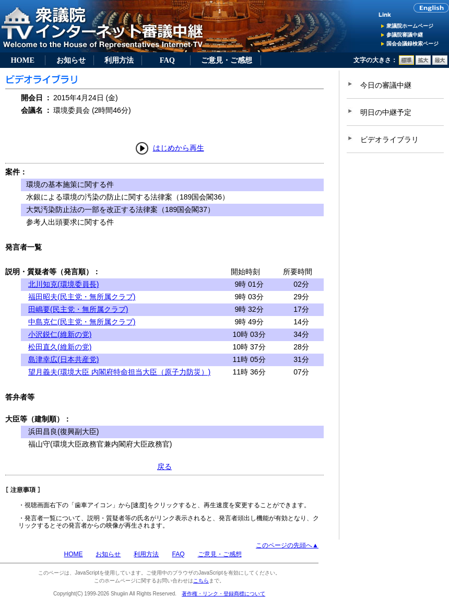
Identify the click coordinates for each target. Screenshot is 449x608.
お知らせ (71, 60)
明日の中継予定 (385, 112)
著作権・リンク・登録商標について (223, 594)
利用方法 (119, 60)
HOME (22, 60)
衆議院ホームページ (409, 26)
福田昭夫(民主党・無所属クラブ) (81, 297)
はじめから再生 (178, 148)
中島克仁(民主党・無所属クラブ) (81, 322)
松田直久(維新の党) (59, 347)
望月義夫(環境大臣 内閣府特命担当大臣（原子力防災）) (119, 372)
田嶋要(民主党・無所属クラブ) (78, 309)
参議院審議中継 (404, 35)
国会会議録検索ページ (412, 43)
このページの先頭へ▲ (287, 545)
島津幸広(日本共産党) (63, 359)
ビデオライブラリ (389, 139)
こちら (201, 580)
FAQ (167, 60)
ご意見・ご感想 (226, 60)
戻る (164, 466)
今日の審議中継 (385, 85)
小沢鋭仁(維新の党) (59, 334)
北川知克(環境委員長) (63, 284)
